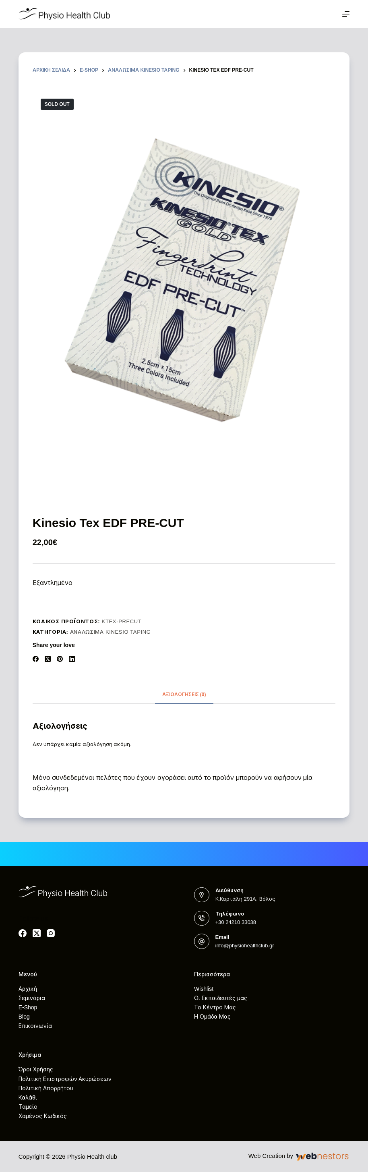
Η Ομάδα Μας (212, 1016)
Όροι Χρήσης (36, 1069)
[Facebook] (36, 659)
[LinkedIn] (72, 659)
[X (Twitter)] (48, 659)
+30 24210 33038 (235, 922)
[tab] (184, 694)
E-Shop (28, 1007)
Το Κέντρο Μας (215, 1007)
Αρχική (28, 989)
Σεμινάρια (32, 998)
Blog (24, 1016)
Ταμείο (28, 1107)
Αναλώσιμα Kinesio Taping (110, 632)
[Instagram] (51, 933)
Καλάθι (28, 1097)
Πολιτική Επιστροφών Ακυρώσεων (65, 1079)
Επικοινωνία (35, 1026)
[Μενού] (345, 14)
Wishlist (203, 989)
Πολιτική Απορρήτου (46, 1088)
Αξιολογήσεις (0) (184, 694)
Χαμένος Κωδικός (43, 1116)
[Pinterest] (60, 659)
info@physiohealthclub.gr (244, 946)
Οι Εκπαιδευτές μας (220, 998)
